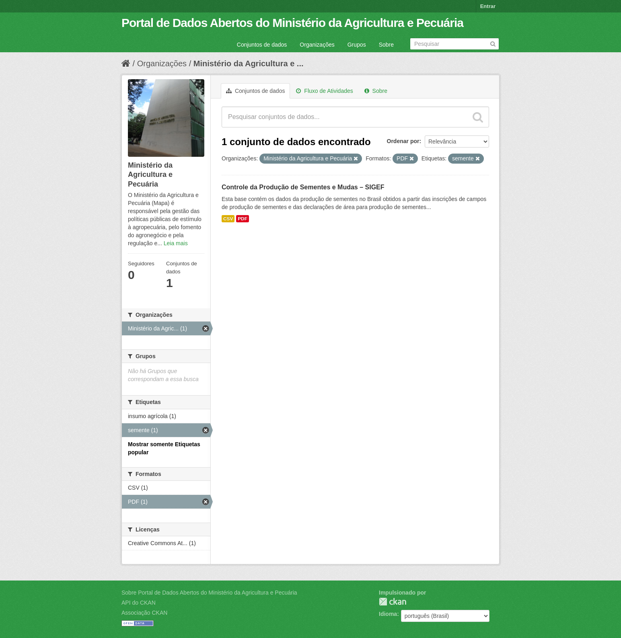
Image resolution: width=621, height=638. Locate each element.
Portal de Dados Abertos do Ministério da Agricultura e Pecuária (292, 22)
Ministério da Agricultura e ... (248, 63)
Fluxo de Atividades (324, 91)
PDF (242, 219)
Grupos (357, 44)
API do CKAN (138, 602)
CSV (228, 219)
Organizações (317, 44)
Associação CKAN (144, 612)
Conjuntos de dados (262, 44)
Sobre (386, 44)
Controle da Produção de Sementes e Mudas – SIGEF (303, 187)
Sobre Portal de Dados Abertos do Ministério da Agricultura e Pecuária (209, 592)
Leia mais (176, 243)
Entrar (488, 6)
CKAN (392, 601)
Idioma (388, 614)
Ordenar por (403, 141)
